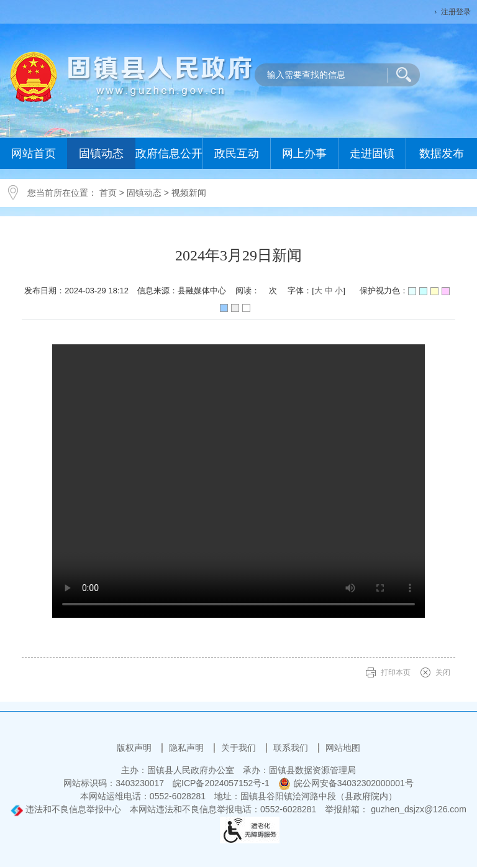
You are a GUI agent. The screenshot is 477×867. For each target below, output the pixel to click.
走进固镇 (372, 153)
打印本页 (396, 672)
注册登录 (456, 11)
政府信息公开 (168, 153)
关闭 (442, 672)
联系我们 (292, 748)
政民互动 (236, 153)
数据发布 (441, 153)
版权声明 (135, 748)
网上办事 (304, 153)
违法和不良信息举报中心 (66, 809)
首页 (108, 193)
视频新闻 (188, 193)
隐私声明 (187, 748)
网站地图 (342, 748)
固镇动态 (101, 153)
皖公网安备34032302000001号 (346, 783)
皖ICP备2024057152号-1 (221, 783)
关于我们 (239, 748)
